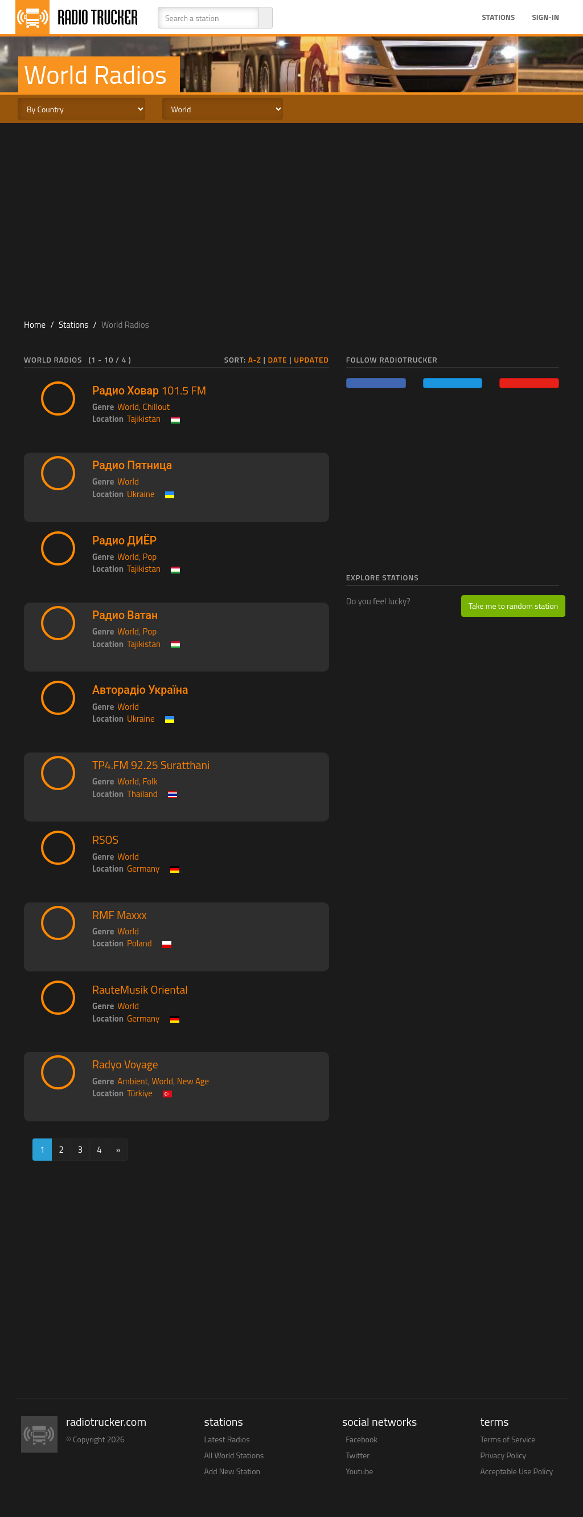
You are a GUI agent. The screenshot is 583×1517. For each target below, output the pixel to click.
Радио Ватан (125, 615)
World (128, 406)
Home (35, 324)
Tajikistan (144, 418)
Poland (139, 943)
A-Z (254, 359)
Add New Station (232, 1471)
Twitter (357, 1455)
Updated (311, 359)
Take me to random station (513, 606)
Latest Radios (227, 1439)
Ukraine (140, 494)
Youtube (359, 1471)
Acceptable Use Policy (517, 1471)
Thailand (142, 793)
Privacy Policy (504, 1455)
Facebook (361, 1439)
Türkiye (140, 1093)
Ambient (132, 1081)
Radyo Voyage (125, 1064)
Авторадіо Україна (140, 689)
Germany (143, 868)
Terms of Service (508, 1439)
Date (278, 359)
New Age (193, 1081)
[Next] (118, 1149)
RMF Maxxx (119, 915)
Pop (150, 556)
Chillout (156, 406)
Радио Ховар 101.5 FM (149, 390)
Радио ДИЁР (124, 540)
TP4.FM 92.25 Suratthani (151, 765)
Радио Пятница (132, 465)
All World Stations (234, 1455)
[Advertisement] (291, 214)
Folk (150, 781)
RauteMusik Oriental (140, 989)
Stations (498, 17)
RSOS (105, 839)
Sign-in (545, 17)
